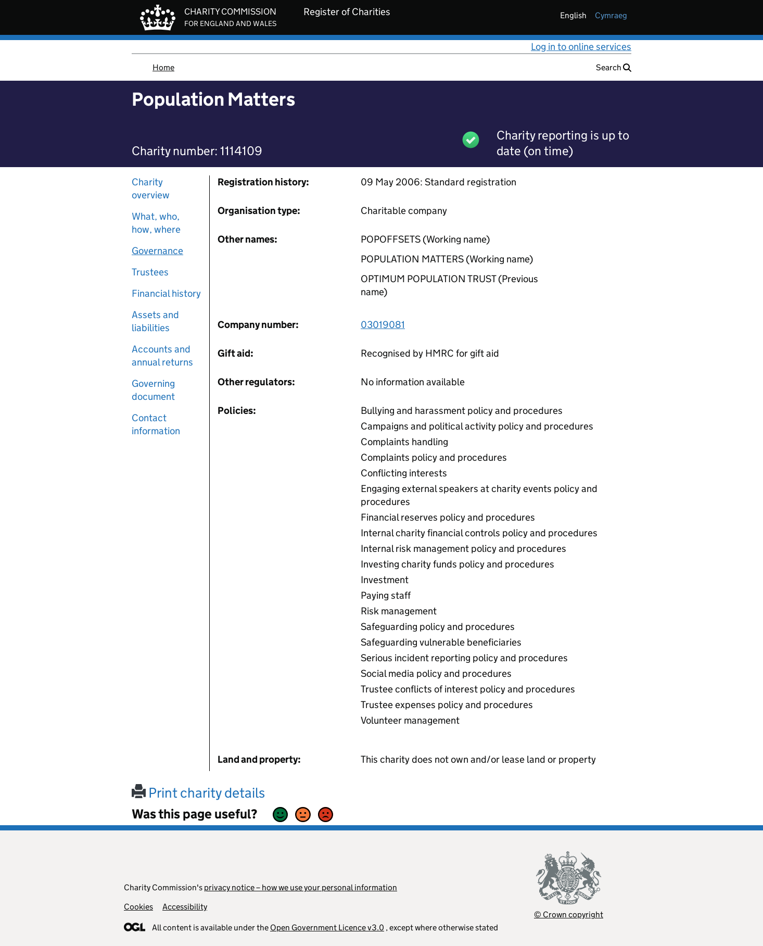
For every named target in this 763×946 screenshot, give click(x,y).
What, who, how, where (156, 222)
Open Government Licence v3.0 (327, 927)
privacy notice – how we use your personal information (300, 887)
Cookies (138, 907)
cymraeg (611, 15)
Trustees (150, 272)
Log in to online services (581, 47)
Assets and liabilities (155, 321)
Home (163, 67)
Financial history (166, 293)
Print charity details (198, 792)
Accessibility (184, 907)
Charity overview (151, 188)
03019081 (383, 325)
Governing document (153, 389)
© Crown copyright (568, 914)
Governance (157, 251)
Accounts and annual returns (162, 355)
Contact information (156, 424)
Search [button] (613, 67)
